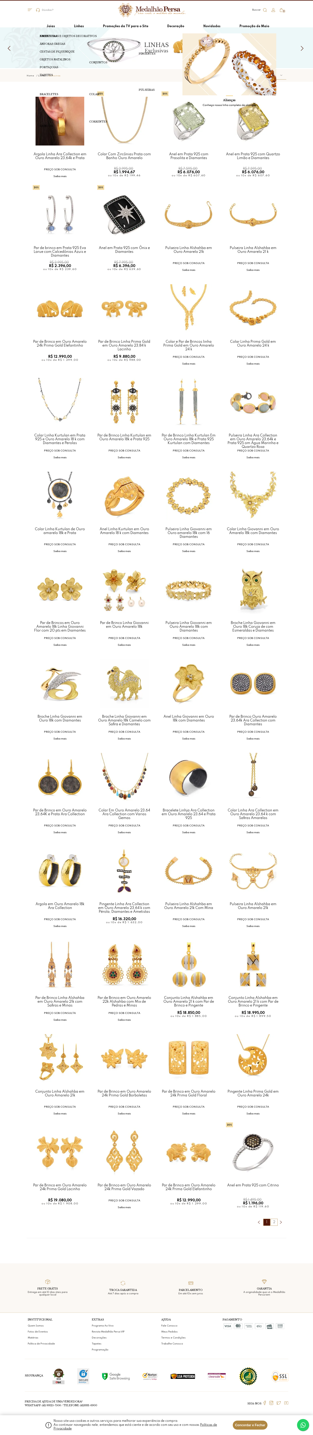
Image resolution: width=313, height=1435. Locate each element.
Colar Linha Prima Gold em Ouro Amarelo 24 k (253, 343)
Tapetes (96, 1344)
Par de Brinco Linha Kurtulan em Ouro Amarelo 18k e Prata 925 (124, 437)
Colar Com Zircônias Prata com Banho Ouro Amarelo (124, 156)
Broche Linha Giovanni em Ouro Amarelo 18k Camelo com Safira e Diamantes (124, 720)
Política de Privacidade (41, 1344)
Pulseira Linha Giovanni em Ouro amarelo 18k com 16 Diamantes (188, 532)
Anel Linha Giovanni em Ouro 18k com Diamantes (188, 718)
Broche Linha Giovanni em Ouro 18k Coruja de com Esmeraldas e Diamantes (253, 626)
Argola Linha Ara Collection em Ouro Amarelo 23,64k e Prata (60, 156)
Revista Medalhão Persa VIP (108, 1332)
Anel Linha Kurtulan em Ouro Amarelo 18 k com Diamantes (124, 531)
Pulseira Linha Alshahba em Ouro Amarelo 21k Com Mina (188, 906)
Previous (10, 48)
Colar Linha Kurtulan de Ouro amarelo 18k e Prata (60, 531)
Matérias (33, 1338)
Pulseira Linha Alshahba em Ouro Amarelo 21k (188, 250)
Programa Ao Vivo (103, 1326)
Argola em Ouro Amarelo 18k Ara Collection (60, 906)
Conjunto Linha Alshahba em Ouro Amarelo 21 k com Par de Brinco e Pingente (188, 1001)
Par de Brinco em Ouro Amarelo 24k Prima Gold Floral (188, 1093)
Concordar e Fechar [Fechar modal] (250, 1425)
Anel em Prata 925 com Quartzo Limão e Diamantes (253, 156)
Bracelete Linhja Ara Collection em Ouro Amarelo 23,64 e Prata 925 (189, 814)
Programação (100, 1350)
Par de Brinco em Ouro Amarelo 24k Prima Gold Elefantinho (60, 343)
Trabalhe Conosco (172, 1344)
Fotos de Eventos (38, 1332)
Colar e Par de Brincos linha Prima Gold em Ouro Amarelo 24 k (188, 345)
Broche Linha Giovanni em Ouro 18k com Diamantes (60, 718)
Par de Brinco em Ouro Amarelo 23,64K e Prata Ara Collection (60, 812)
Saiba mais (60, 176)
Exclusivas (55, 76)
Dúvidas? (45, 10)
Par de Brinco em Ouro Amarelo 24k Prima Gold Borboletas (124, 1093)
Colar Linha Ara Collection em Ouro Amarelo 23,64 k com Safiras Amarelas (253, 814)
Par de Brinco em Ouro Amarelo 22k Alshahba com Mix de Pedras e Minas (124, 1001)
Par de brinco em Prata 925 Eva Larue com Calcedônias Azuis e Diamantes (60, 251)
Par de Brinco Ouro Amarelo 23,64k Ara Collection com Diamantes (253, 720)
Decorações (99, 1338)
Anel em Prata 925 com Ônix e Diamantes (124, 250)
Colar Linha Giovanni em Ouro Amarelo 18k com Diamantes (253, 531)
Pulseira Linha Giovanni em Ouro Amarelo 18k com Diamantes (188, 626)
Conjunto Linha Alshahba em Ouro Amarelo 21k (59, 1093)
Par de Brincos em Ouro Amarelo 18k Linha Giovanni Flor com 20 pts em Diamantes (60, 626)
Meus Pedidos (169, 1332)
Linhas (42, 76)
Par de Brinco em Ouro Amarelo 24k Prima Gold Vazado (124, 1187)
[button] (269, 76)
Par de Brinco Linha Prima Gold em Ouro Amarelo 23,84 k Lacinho (124, 345)
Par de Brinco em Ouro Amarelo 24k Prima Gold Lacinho (60, 1187)
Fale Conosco (169, 1326)
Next (303, 48)
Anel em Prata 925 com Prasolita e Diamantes (188, 156)
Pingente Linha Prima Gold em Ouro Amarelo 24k (253, 1093)
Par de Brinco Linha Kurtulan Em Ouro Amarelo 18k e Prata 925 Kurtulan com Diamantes (189, 439)
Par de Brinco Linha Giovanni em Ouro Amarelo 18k (124, 625)
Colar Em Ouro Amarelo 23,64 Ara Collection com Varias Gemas (124, 814)
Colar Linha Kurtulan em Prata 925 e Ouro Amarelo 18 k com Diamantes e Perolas (59, 439)
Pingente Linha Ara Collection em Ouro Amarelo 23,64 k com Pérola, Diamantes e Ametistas (124, 907)
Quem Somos (36, 1326)
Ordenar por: (241, 75)
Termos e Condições (173, 1338)
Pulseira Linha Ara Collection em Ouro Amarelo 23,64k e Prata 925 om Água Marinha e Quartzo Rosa (253, 439)
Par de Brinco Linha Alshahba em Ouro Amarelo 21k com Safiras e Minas (59, 1001)
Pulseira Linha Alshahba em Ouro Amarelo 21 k (253, 250)
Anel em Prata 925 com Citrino (253, 1185)
